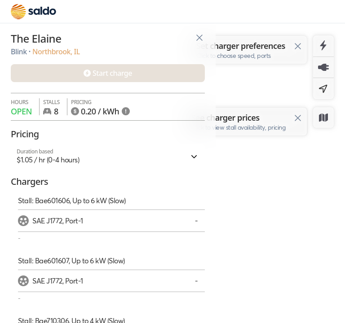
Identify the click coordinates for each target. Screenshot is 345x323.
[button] (108, 156)
